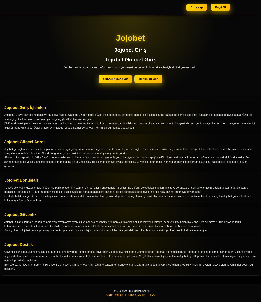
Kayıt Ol (220, 7)
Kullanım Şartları (136, 294)
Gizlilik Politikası (114, 294)
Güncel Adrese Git (115, 79)
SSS (152, 294)
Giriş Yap (197, 7)
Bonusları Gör (148, 79)
